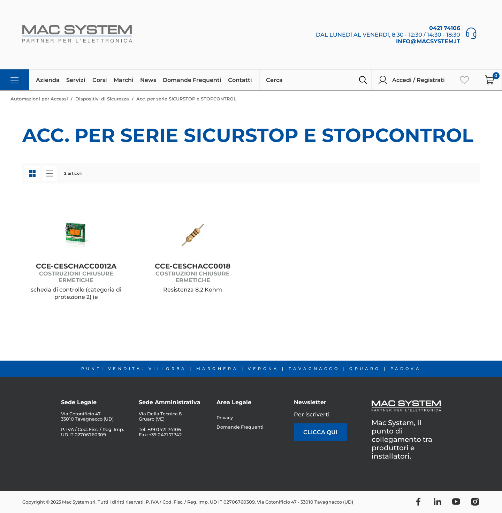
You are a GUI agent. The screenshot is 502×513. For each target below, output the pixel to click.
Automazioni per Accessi (39, 98)
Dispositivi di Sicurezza (102, 98)
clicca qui (320, 432)
